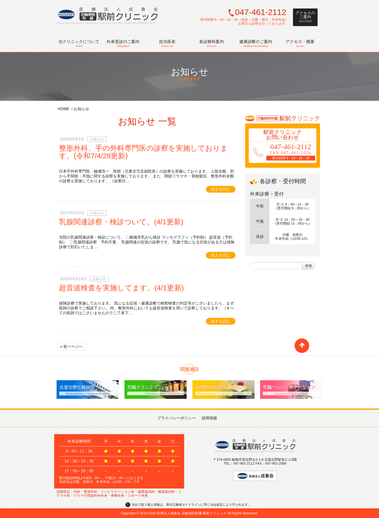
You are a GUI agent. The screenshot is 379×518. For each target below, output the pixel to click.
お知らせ (189, 69)
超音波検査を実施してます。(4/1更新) (121, 288)
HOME (63, 109)
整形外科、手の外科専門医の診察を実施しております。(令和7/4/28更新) (143, 152)
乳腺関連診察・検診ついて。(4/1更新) (121, 222)
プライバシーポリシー (176, 418)
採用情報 (209, 418)
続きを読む (220, 189)
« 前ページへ (71, 346)
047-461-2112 (260, 12)
